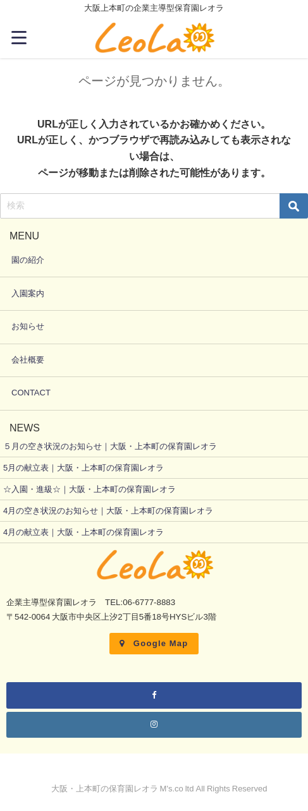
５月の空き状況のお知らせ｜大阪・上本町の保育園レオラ (110, 446)
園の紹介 (27, 260)
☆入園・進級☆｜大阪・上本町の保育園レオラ (89, 489)
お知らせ (27, 326)
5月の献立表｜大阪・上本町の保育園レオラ (83, 468)
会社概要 (27, 360)
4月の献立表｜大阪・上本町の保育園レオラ (83, 532)
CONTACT (31, 392)
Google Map (154, 643)
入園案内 (27, 293)
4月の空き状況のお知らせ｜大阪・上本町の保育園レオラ (108, 511)
